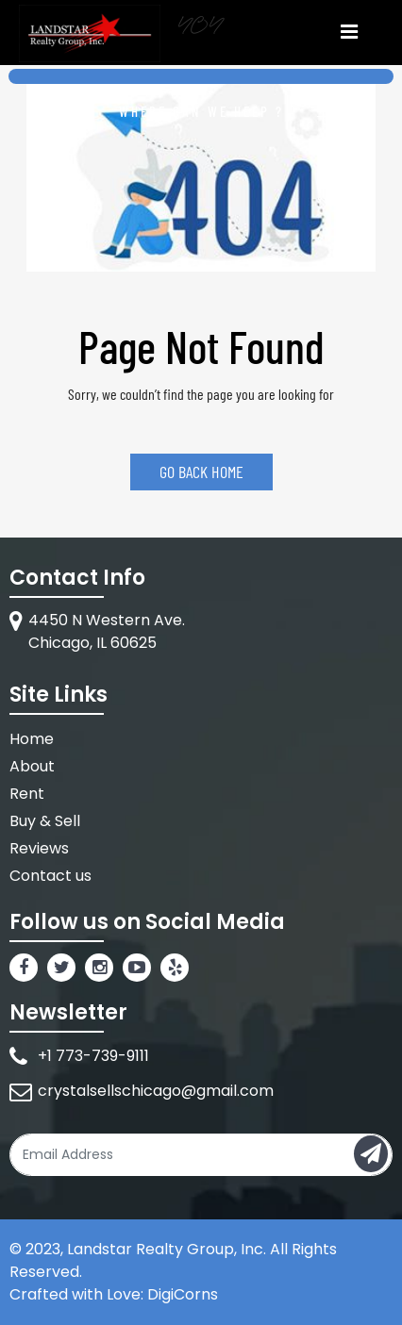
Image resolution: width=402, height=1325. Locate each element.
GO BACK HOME (201, 471)
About (32, 766)
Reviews (39, 848)
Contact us (50, 875)
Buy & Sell (44, 821)
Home (31, 739)
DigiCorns (182, 1294)
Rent (26, 793)
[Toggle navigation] (348, 30)
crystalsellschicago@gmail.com (156, 1090)
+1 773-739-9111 (93, 1056)
